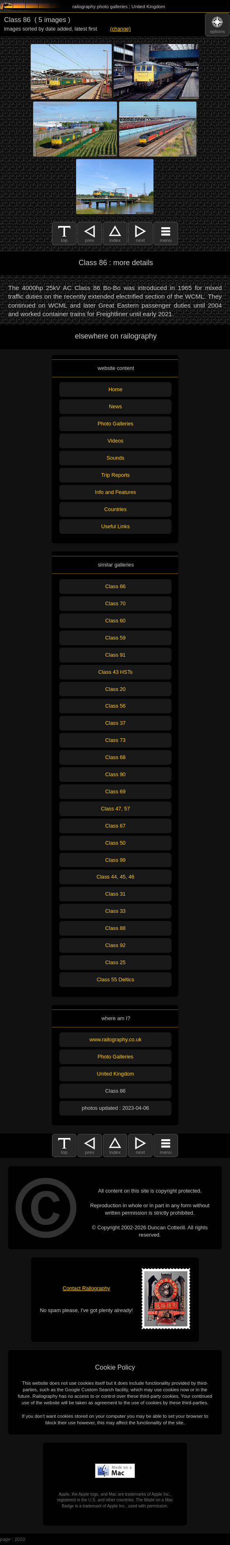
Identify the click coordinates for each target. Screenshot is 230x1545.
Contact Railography (86, 1288)
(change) (120, 29)
